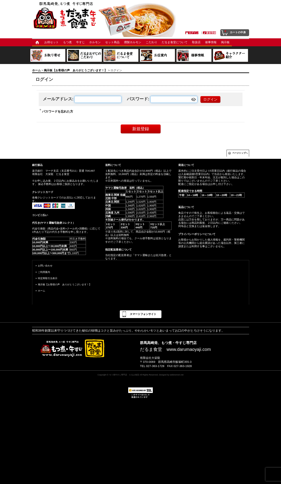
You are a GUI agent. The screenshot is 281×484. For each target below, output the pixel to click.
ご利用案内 (44, 272)
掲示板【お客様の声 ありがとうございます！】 (64, 284)
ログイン (193, 32)
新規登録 (211, 32)
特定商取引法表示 (47, 278)
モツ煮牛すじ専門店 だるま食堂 (124, 374)
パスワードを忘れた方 (57, 111)
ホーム (41, 290)
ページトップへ (240, 153)
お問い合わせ (45, 265)
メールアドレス (57, 99)
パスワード (137, 99)
